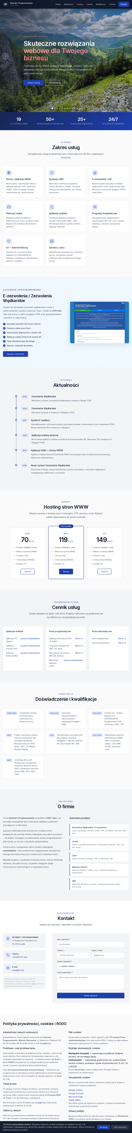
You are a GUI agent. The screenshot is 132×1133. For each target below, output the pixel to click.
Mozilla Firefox (76, 1090)
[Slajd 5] (62, 108)
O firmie (112, 4)
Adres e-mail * (97, 950)
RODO (34, 984)
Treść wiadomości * (65, 972)
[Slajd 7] (67, 108)
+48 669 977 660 (19, 957)
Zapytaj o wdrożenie (15, 354)
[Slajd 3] (57, 108)
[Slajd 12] (79, 108)
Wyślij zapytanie (90, 995)
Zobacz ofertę (33, 83)
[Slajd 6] (64, 108)
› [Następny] (126, 56)
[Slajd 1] (52, 108)
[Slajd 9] (72, 108)
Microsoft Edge (76, 1097)
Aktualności (68, 4)
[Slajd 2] (54, 108)
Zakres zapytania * (64, 961)
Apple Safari (74, 1100)
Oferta (58, 4)
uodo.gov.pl (34, 1098)
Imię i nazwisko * (63, 939)
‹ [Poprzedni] (5, 56)
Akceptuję (103, 1127)
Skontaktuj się (55, 83)
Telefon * (60, 950)
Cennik (89, 4)
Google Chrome (76, 1093)
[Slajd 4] (59, 108)
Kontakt (124, 4)
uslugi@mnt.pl (18, 970)
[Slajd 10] (74, 108)
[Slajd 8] (69, 108)
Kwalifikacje (101, 4)
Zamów (27, 574)
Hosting (80, 4)
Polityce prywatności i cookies (15, 1130)
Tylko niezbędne (120, 1127)
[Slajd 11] (77, 108)
